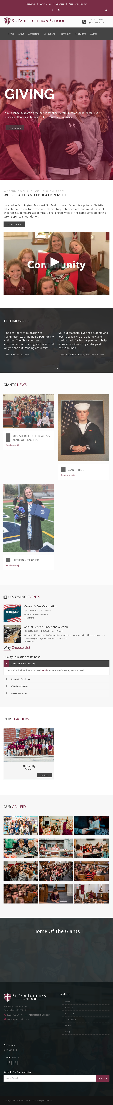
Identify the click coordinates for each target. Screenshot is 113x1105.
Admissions (33, 33)
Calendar (60, 3)
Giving (67, 1031)
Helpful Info (80, 33)
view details (44, 775)
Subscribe (102, 1078)
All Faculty (29, 766)
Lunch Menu (45, 3)
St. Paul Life (49, 33)
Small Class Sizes (19, 693)
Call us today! (96, 19)
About (21, 33)
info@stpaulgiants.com (39, 1014)
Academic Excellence (20, 679)
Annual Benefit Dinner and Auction (46, 627)
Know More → (14, 224)
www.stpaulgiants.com (18, 1019)
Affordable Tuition (19, 686)
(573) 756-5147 (14, 1014)
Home (11, 33)
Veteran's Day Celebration (40, 606)
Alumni (93, 33)
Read (44, 670)
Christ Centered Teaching (23, 663)
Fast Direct (30, 3)
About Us (69, 1007)
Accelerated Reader (78, 3)
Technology (64, 33)
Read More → (30, 617)
